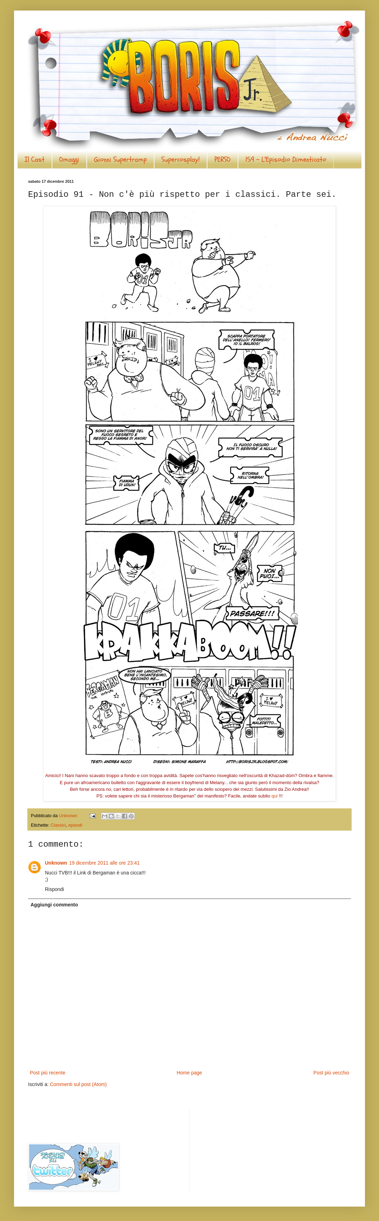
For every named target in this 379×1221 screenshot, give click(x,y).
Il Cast (35, 159)
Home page (189, 1072)
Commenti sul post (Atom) (78, 1084)
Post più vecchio (331, 1072)
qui (275, 796)
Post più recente (47, 1072)
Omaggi (69, 159)
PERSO (222, 159)
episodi (75, 825)
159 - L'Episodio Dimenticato (285, 159)
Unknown (56, 863)
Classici (58, 825)
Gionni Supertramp (120, 159)
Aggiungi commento (54, 904)
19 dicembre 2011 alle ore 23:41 (104, 863)
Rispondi (54, 889)
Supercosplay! (180, 159)
